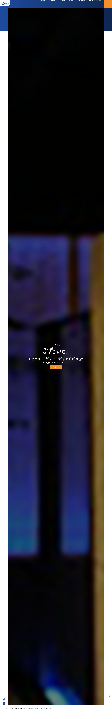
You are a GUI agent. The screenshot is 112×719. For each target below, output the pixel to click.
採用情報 (82, 4)
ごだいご (24, 708)
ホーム (42, 4)
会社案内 (62, 4)
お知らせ (72, 4)
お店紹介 (52, 4)
